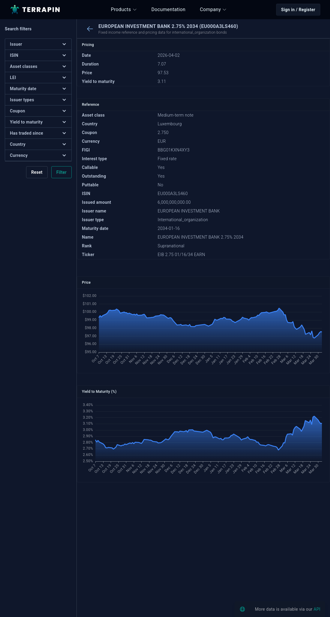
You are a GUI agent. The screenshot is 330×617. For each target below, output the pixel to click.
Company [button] (213, 9)
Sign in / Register (298, 9)
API (317, 609)
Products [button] (124, 9)
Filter (61, 172)
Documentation (169, 9)
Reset (37, 172)
